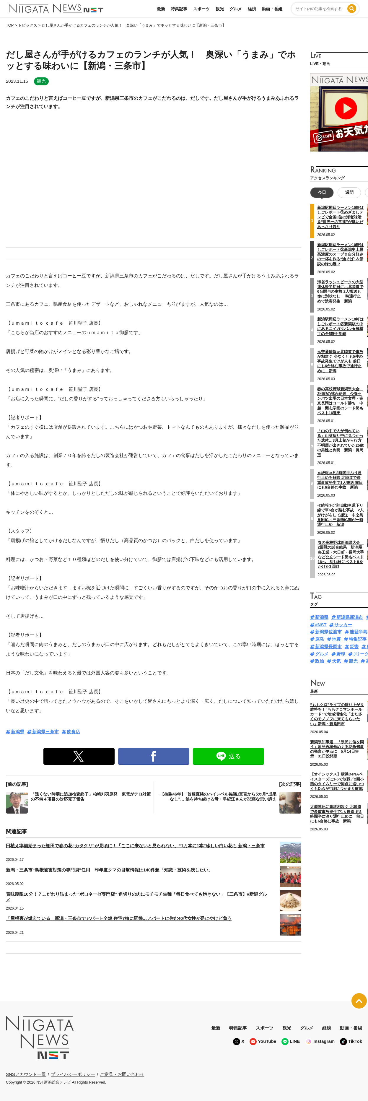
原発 (319, 639)
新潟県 (17, 731)
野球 (340, 653)
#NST (320, 624)
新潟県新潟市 (349, 617)
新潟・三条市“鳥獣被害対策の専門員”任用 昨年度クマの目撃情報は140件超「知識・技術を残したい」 (109, 869)
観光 (220, 8)
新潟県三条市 (45, 731)
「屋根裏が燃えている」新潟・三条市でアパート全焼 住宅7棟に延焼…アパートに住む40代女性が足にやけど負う (119, 918)
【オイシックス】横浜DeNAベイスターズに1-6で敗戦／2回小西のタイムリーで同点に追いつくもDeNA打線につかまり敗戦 (337, 781)
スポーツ (201, 8)
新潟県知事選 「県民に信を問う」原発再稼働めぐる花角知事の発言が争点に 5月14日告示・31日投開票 (337, 749)
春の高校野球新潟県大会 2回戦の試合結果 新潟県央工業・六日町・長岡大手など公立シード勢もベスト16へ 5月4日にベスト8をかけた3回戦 (341, 554)
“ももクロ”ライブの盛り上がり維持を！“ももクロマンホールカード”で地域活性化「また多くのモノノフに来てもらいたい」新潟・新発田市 (337, 714)
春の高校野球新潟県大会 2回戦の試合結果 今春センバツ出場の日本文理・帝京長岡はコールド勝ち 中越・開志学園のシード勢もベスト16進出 (340, 401)
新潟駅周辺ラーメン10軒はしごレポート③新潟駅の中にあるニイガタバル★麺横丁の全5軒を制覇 (340, 326)
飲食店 (73, 731)
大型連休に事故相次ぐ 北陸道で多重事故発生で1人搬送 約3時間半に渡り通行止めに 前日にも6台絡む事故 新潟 (337, 813)
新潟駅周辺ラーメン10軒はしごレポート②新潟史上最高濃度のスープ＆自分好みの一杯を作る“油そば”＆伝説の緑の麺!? (340, 254)
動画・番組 (272, 8)
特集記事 (179, 8)
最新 (161, 8)
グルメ (235, 8)
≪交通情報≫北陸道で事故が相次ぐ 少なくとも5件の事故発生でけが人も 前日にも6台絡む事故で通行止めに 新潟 (340, 361)
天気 (336, 660)
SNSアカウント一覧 (26, 1074)
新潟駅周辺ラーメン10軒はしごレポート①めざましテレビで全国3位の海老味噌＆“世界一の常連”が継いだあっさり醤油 (340, 217)
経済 (252, 8)
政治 (319, 660)
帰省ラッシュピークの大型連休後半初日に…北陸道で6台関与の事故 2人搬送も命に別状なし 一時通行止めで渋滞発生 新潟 (340, 291)
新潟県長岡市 (328, 646)
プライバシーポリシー (73, 1074)
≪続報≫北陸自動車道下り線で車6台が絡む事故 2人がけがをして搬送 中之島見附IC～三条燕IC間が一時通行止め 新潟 (340, 515)
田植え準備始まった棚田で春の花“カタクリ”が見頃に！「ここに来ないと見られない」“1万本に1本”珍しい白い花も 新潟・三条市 (135, 845)
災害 (354, 646)
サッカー (343, 624)
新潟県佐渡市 (328, 631)
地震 (336, 639)
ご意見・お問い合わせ (122, 1074)
